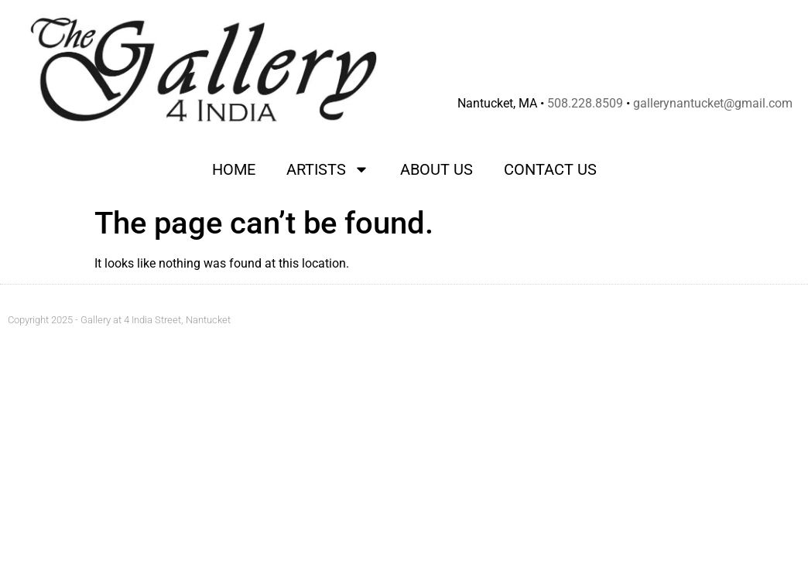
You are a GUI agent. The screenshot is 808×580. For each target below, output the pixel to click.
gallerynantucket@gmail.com (713, 103)
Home (233, 169)
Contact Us (550, 169)
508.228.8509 (585, 103)
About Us (436, 169)
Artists (327, 169)
